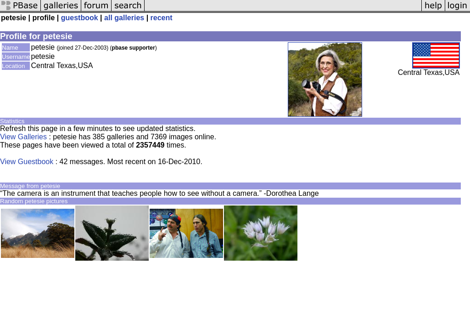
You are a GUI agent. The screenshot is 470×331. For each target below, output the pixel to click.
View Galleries (23, 137)
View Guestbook (26, 162)
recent (162, 18)
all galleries (124, 18)
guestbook (79, 18)
